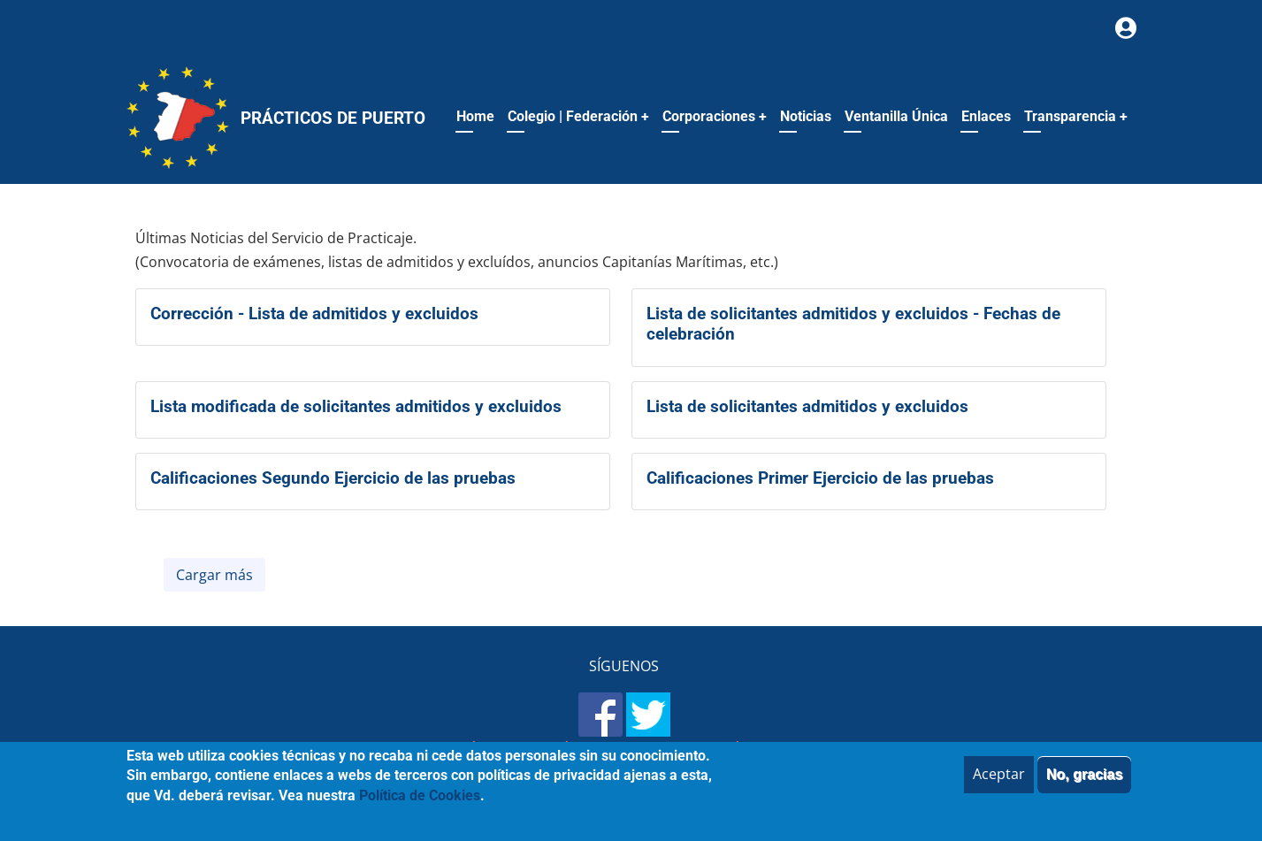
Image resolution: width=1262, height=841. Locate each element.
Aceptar (999, 783)
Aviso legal (520, 749)
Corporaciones (714, 116)
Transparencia (1076, 116)
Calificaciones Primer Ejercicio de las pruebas (820, 478)
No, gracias (1084, 783)
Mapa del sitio (416, 749)
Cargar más (214, 575)
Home (475, 116)
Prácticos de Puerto (333, 118)
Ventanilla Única (896, 116)
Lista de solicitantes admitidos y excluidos (807, 406)
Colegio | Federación (578, 116)
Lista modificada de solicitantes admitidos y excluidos (356, 406)
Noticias (805, 116)
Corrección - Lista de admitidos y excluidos (314, 313)
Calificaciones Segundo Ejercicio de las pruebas (333, 478)
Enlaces (986, 116)
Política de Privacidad (652, 749)
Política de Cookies (814, 749)
